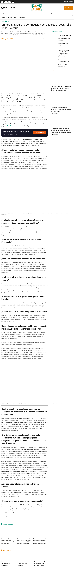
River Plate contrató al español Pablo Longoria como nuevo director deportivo (65, 51)
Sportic (9, 126)
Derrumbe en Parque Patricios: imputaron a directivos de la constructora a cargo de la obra (7, 540)
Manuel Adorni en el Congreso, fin (24, 562)
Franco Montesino (9, 43)
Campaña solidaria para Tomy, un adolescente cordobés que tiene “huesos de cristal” (61, 84)
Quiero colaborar (39, 132)
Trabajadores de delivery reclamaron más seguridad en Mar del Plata (61, 105)
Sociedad (5, 21)
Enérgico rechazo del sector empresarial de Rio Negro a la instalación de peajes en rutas (61, 126)
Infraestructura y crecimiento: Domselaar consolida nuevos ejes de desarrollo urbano (64, 37)
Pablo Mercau (20, 564)
